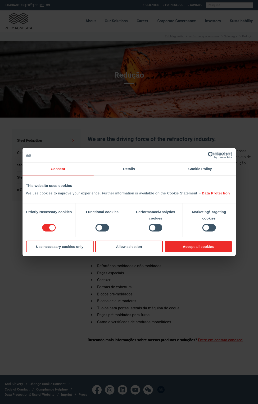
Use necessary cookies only (59, 246)
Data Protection (216, 193)
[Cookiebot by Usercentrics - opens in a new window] (211, 155)
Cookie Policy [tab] (200, 169)
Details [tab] (129, 169)
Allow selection (129, 246)
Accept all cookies (198, 246)
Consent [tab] (58, 169)
